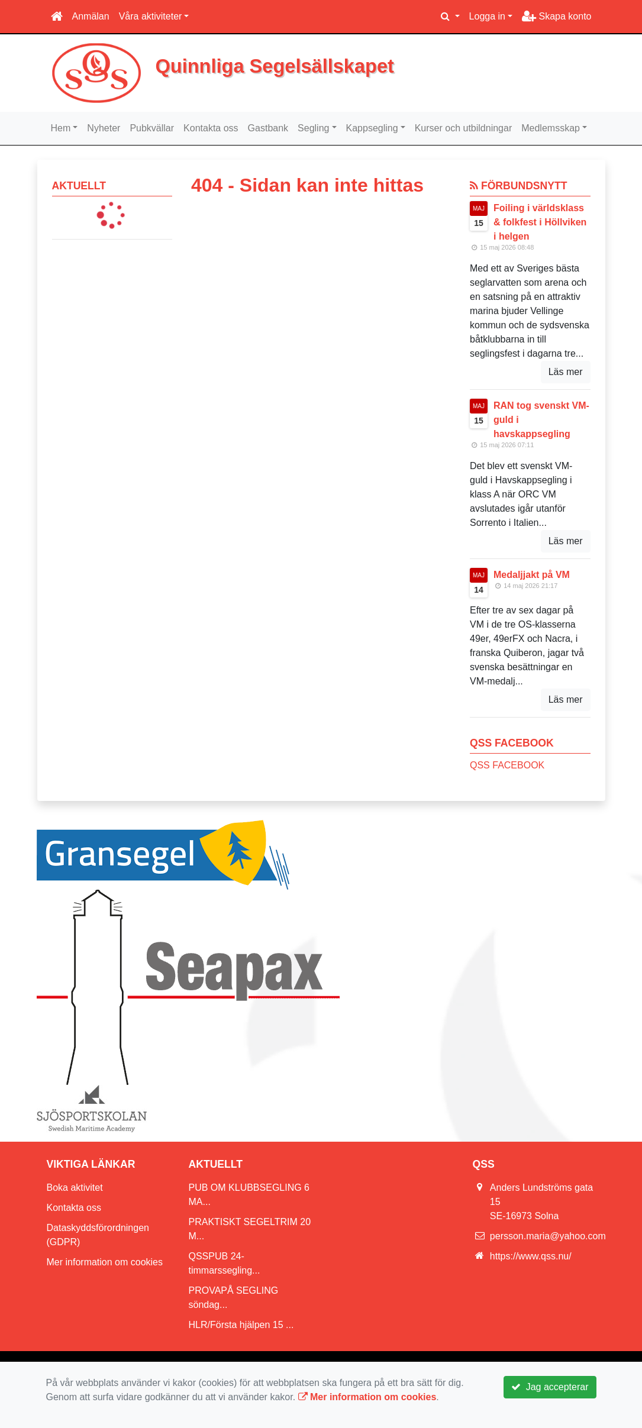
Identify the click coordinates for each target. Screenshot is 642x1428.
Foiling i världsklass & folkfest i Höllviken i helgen (539, 222)
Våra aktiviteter (150, 16)
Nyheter (103, 128)
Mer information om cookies (105, 1262)
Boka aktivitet (75, 1188)
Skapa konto (556, 16)
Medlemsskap (550, 128)
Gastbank (268, 128)
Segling (313, 128)
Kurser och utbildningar (463, 128)
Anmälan (90, 16)
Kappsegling (372, 128)
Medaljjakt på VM (531, 575)
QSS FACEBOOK (507, 765)
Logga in (487, 16)
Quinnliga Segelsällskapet (275, 66)
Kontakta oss (210, 128)
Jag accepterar (550, 1387)
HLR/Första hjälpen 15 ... (241, 1325)
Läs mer (566, 372)
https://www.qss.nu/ (531, 1256)
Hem (61, 128)
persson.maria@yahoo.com (548, 1236)
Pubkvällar (152, 128)
